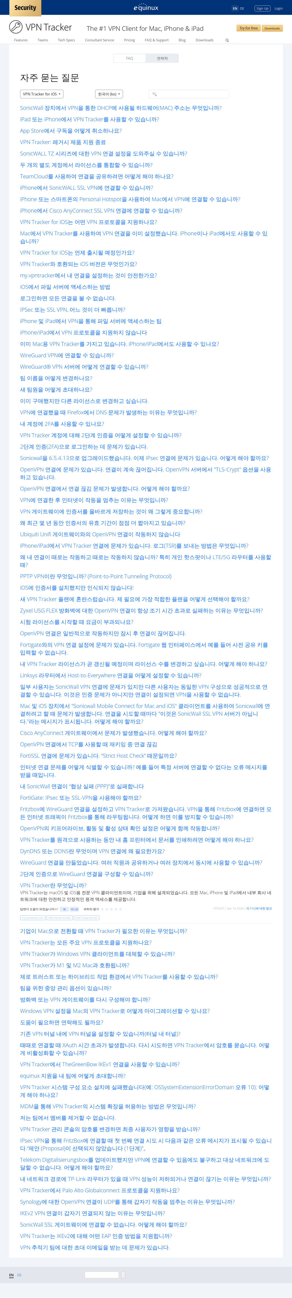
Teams (43, 40)
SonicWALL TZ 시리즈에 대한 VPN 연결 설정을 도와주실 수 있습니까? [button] (103, 153)
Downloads (272, 28)
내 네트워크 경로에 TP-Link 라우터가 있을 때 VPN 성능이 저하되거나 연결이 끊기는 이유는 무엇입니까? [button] (145, 1178)
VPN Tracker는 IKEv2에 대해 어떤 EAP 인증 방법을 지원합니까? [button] (96, 1236)
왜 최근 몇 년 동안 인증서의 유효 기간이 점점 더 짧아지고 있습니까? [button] (102, 522)
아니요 (74, 909)
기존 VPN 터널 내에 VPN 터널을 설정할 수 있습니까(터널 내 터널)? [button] (100, 1033)
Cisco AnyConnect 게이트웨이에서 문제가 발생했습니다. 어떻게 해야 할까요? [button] (113, 732)
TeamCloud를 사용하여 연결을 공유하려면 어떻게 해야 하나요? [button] (96, 176)
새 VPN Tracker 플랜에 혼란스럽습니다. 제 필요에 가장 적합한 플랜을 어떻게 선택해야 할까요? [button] (134, 599)
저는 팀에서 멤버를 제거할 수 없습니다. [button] (68, 1117)
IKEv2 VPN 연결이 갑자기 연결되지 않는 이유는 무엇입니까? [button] (92, 1213)
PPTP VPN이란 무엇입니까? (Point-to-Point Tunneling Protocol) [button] (96, 576)
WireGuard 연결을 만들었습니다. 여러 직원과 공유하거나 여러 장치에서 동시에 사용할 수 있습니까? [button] (141, 862)
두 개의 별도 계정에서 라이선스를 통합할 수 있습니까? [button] (86, 164)
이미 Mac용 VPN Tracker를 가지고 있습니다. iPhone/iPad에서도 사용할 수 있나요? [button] (119, 343)
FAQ (129, 58)
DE (242, 8)
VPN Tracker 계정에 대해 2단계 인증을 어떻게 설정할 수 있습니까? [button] (100, 435)
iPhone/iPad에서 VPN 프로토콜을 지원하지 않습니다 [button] (83, 332)
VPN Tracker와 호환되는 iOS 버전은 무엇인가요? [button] (78, 264)
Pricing (129, 40)
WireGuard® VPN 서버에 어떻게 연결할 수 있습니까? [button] (84, 366)
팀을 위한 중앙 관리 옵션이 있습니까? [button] (65, 988)
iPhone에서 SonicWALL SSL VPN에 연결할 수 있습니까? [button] (86, 187)
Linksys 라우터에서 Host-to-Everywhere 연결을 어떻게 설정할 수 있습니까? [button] (110, 675)
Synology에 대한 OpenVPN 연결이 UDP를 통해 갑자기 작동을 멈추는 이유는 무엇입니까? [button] (127, 1201)
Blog (182, 40)
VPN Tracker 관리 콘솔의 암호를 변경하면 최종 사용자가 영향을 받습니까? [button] (110, 1129)
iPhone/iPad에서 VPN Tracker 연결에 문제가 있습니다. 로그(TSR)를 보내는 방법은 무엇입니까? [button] (134, 545)
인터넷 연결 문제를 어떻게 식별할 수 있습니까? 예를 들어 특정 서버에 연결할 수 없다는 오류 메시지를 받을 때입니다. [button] (143, 770)
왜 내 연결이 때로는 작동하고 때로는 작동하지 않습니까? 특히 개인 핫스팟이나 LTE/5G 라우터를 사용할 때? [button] (145, 560)
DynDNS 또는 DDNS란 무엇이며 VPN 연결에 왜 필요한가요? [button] (92, 851)
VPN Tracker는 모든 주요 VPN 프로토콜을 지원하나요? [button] (85, 942)
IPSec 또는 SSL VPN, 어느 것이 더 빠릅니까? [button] (72, 309)
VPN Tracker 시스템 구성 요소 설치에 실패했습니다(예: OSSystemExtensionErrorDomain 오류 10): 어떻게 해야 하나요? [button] (144, 1090)
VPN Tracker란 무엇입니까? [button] (53, 885)
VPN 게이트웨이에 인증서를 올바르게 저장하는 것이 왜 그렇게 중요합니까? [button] (111, 511)
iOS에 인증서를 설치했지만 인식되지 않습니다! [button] (77, 587)
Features (21, 40)
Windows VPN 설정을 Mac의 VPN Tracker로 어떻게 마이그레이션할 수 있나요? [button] (115, 1010)
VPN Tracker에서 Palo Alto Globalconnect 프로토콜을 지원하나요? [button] (100, 1190)
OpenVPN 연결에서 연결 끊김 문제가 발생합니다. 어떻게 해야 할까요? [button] (105, 488)
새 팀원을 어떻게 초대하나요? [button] (56, 389)
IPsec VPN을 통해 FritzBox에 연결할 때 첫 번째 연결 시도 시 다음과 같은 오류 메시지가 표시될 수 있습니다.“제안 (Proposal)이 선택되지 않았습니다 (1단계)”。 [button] (146, 1144)
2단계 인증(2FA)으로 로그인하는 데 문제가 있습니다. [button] (84, 446)
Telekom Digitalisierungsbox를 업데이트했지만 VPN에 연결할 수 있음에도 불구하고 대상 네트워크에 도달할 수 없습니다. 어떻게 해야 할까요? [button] (144, 1163)
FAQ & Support (157, 40)
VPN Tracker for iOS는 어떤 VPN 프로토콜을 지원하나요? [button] (88, 222)
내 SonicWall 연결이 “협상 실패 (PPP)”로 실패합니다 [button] (82, 786)
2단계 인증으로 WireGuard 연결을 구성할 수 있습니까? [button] (86, 874)
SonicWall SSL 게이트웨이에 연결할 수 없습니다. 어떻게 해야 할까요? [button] (103, 1224)
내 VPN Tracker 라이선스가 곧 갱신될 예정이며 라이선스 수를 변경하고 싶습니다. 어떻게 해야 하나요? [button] (143, 663)
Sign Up (263, 8)
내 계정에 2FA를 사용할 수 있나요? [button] (62, 423)
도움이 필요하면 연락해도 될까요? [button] (61, 1022)
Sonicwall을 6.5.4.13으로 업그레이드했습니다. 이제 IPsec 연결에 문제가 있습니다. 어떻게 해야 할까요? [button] (144, 458)
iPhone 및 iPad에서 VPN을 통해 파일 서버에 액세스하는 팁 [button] (91, 321)
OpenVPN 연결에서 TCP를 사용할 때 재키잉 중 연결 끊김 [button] (88, 744)
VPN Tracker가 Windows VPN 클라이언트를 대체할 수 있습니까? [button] (97, 953)
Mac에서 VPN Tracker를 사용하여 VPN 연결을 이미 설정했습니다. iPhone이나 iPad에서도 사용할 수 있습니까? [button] (144, 237)
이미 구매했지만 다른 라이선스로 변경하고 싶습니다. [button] (84, 401)
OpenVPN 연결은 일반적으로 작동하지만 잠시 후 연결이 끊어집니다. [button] (103, 633)
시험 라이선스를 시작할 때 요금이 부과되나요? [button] (76, 621)
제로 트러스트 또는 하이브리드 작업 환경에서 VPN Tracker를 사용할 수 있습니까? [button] (119, 976)
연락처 (162, 58)
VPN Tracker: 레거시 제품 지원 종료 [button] (63, 142)
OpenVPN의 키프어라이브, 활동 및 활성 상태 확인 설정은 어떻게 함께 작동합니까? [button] (120, 828)
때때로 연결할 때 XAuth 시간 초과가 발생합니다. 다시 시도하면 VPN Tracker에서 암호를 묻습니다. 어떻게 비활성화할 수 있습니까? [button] (145, 1048)
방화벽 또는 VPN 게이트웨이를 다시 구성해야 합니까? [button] (85, 999)
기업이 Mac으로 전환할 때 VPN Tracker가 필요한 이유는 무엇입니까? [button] (103, 931)
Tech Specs (66, 40)
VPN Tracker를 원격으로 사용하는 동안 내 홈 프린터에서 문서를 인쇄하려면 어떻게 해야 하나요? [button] (136, 839)
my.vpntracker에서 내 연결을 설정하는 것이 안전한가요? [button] (88, 275)
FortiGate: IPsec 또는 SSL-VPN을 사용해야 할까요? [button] (80, 797)
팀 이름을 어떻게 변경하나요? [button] (56, 378)
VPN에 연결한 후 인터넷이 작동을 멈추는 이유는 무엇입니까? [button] (94, 500)
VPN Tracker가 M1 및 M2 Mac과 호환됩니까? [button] (74, 965)
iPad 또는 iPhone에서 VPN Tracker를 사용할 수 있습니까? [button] (89, 119)
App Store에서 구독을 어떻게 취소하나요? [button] (71, 130)
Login (279, 8)
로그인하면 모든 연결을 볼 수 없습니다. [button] (68, 298)
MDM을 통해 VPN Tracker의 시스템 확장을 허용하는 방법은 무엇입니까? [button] (108, 1106)
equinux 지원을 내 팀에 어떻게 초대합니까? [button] (72, 1075)
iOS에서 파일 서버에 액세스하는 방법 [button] (65, 286)
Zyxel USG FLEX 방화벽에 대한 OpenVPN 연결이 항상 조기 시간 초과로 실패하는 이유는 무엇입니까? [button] (141, 610)
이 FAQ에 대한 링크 (259, 908)
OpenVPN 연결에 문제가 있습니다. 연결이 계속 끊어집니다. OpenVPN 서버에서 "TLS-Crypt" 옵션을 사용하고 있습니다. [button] (145, 473)
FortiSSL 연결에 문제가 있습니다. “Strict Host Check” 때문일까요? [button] (98, 755)
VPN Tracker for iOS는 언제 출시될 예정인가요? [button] (77, 252)
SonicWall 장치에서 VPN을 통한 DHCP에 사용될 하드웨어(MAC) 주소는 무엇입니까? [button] (121, 107)
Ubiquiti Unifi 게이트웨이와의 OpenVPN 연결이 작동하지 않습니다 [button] (100, 534)
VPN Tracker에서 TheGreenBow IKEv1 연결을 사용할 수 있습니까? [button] (100, 1064)
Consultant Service (99, 40)
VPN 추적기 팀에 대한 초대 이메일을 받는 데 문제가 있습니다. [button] (95, 1247)
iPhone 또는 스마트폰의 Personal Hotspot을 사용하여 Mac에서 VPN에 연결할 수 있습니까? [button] (130, 199)
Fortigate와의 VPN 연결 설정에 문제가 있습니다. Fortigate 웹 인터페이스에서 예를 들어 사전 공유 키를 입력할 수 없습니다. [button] (144, 648)
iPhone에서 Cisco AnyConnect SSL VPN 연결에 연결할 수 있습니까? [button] (101, 210)
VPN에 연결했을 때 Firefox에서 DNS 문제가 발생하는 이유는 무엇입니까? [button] (108, 412)
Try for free (249, 28)
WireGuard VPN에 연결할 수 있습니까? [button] (67, 355)
